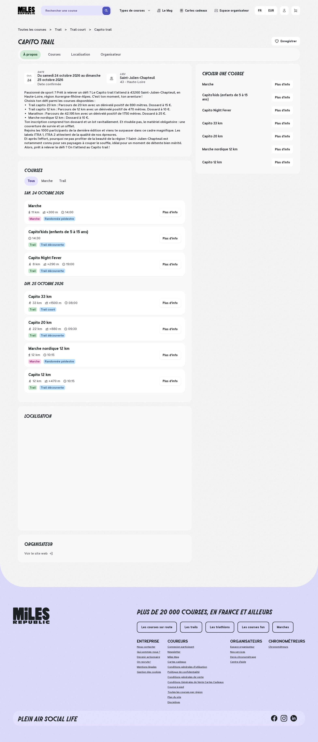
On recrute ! (144, 661)
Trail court (78, 29)
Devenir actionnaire (148, 657)
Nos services (237, 651)
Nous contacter (146, 646)
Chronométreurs (278, 646)
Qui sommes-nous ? (148, 651)
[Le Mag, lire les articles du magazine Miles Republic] (165, 10)
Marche (47, 181)
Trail (58, 29)
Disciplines (174, 702)
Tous (31, 181)
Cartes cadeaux (177, 661)
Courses (54, 54)
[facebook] (276, 718)
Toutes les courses (32, 29)
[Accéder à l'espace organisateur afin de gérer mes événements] (231, 10)
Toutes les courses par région (185, 692)
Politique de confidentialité (184, 672)
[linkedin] (295, 718)
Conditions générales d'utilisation (187, 667)
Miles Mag (173, 657)
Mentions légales (147, 667)
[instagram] (285, 718)
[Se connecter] (284, 10)
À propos (30, 54)
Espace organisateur (242, 646)
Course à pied (176, 687)
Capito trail (103, 29)
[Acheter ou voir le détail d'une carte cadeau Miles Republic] (193, 10)
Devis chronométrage (243, 657)
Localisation (80, 54)
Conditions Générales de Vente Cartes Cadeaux (196, 682)
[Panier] (295, 10)
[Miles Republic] (26, 10)
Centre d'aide (238, 661)
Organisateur (111, 54)
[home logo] (31, 615)
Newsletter (174, 651)
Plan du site (174, 697)
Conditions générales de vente (186, 677)
